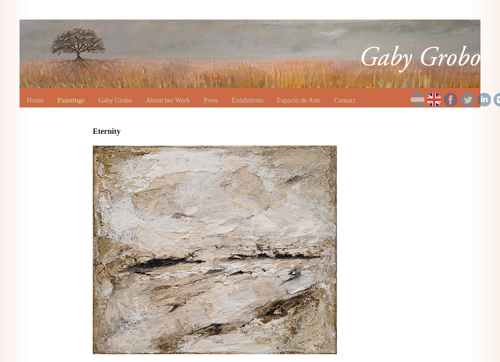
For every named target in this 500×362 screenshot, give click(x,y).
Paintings (70, 100)
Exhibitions (248, 100)
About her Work (168, 100)
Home (35, 100)
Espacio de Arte (298, 100)
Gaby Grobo (115, 100)
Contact (344, 100)
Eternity (107, 131)
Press (211, 100)
